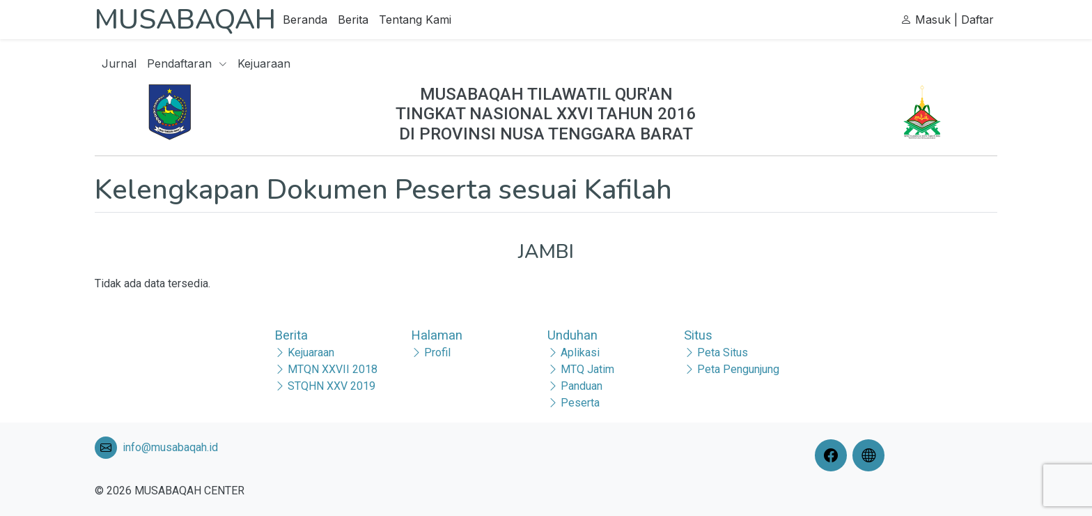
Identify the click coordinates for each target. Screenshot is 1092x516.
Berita (353, 19)
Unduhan (572, 335)
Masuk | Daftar (947, 19)
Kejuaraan (263, 63)
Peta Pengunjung (738, 369)
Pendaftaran (187, 63)
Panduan (581, 386)
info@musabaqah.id (170, 447)
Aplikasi (580, 352)
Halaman (436, 335)
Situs (698, 335)
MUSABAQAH (185, 19)
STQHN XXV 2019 (331, 386)
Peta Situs (722, 352)
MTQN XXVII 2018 (332, 369)
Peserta (580, 402)
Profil (437, 352)
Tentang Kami (415, 19)
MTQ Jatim (587, 369)
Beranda (305, 19)
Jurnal (119, 63)
